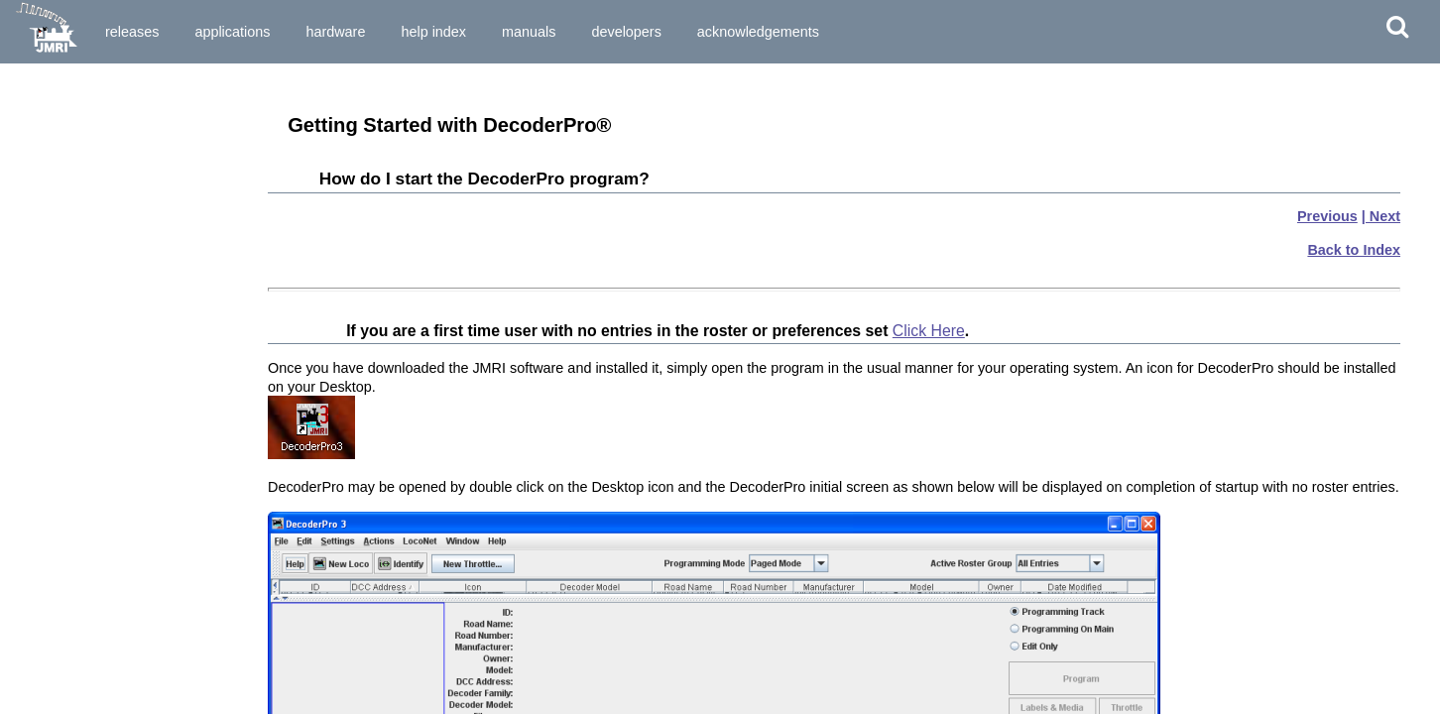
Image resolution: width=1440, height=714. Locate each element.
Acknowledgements (758, 32)
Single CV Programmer (81, 381)
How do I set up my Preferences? (111, 268)
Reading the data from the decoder (116, 501)
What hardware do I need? (91, 201)
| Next (1381, 216)
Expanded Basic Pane (78, 639)
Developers (625, 32)
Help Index (433, 32)
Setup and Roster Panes (85, 621)
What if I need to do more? (92, 571)
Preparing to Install (70, 102)
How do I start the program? (97, 218)
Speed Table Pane (66, 691)
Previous (1327, 216)
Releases (132, 32)
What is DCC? (55, 152)
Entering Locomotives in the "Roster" (124, 465)
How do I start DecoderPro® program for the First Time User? (123, 243)
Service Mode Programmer (93, 399)
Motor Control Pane (71, 655)
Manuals (528, 32)
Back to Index (1353, 250)
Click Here (929, 330)
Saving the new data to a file (97, 553)
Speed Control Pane (73, 673)
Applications (232, 32)
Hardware (335, 32)
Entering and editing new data (102, 519)
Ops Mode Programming (86, 415)
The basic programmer (81, 483)
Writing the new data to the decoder (119, 535)
